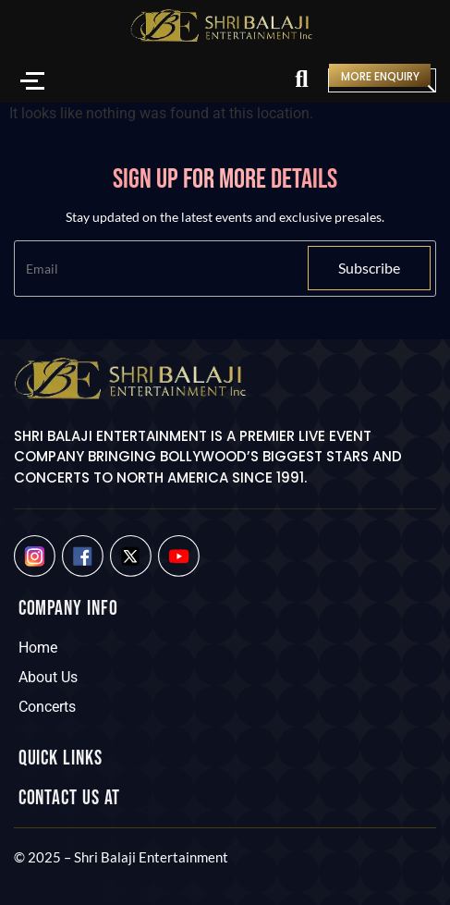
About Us (48, 677)
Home (37, 647)
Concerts (47, 706)
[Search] (301, 80)
